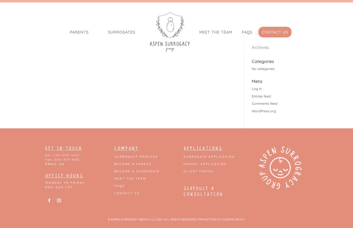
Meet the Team (215, 32)
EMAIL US (54, 164)
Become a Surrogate (137, 171)
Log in (257, 89)
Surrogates (121, 32)
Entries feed (261, 96)
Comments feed (264, 103)
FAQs (247, 32)
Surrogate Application (209, 156)
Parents (79, 32)
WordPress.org (264, 111)
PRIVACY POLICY (210, 219)
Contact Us (275, 32)
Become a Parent (133, 164)
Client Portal (199, 171)
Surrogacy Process (136, 156)
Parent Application (205, 164)
